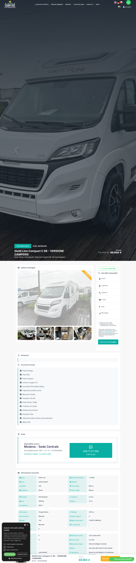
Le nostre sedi (78, 4)
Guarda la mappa (31, 454)
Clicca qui (91, 454)
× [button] (27, 525)
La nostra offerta (41, 4)
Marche (68, 4)
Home (16, 257)
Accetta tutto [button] (9, 554)
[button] (89, 333)
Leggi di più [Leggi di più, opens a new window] (17, 540)
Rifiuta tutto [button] (22, 554)
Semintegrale (29, 257)
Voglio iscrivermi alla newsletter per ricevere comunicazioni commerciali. (108, 324)
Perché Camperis (57, 4)
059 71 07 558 (91, 451)
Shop (97, 4)
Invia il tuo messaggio (108, 342)
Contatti (90, 4)
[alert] (16, 542)
